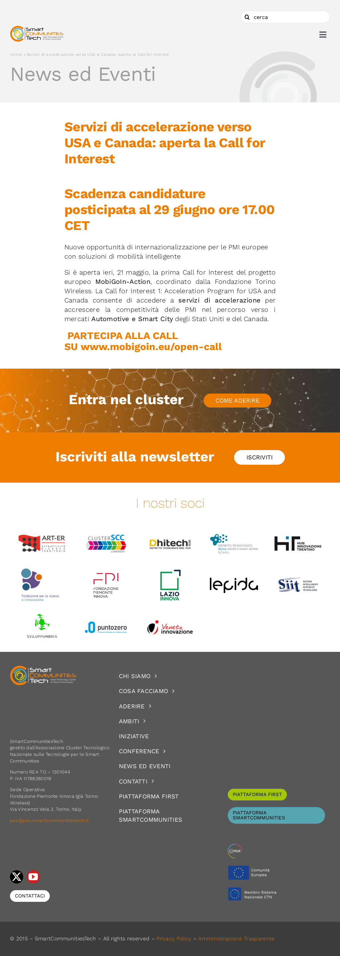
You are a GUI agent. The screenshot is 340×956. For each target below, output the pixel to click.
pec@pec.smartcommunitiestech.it (50, 820)
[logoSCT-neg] (43, 668)
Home (16, 54)
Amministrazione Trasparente (236, 938)
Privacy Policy (173, 938)
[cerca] (285, 17)
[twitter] (16, 877)
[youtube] (33, 877)
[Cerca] (247, 17)
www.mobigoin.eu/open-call (151, 346)
